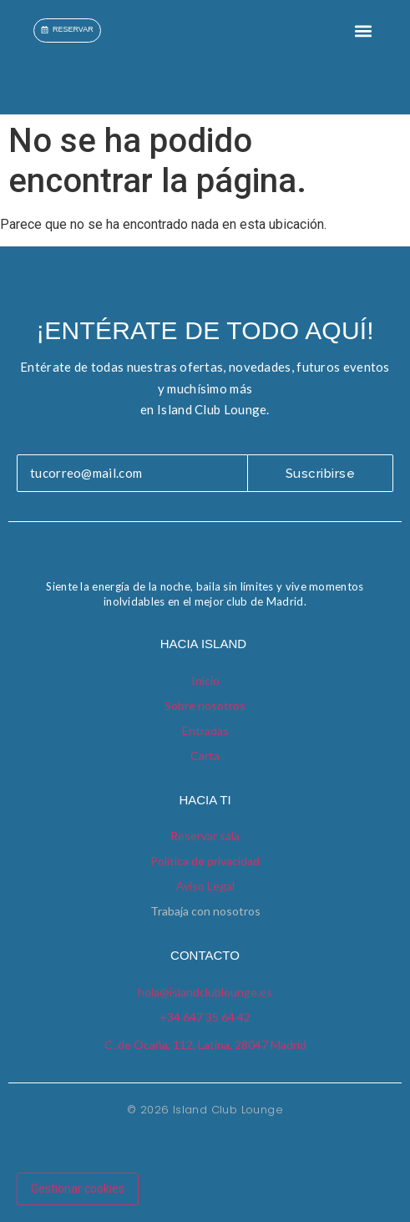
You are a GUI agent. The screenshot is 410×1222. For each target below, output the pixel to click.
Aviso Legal (205, 886)
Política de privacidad (205, 861)
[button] (363, 30)
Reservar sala (205, 836)
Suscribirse (321, 473)
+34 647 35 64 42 (205, 1017)
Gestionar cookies (77, 1188)
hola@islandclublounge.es (205, 992)
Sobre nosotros (205, 705)
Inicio (205, 680)
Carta (205, 755)
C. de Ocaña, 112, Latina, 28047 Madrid (205, 1044)
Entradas (205, 730)
